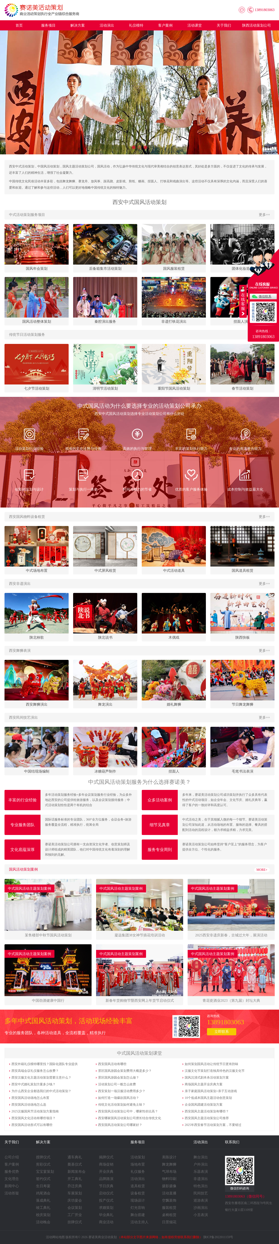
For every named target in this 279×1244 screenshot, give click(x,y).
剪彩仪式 (43, 1164)
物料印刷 (169, 1179)
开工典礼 (75, 1179)
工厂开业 (75, 1215)
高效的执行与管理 (137, 438)
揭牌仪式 (106, 1157)
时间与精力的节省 (137, 479)
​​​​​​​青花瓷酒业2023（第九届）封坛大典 (231, 1000)
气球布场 (169, 1171)
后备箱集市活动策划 (105, 268)
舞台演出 (201, 1157)
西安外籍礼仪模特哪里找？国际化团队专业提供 (44, 1064)
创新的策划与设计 (29, 479)
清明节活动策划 (105, 388)
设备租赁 (137, 1193)
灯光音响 (137, 1208)
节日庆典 (106, 1186)
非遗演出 (201, 1179)
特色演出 (201, 1186)
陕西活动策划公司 (256, 25)
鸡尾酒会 (43, 1193)
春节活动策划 (242, 388)
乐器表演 (201, 1171)
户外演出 (201, 1164)
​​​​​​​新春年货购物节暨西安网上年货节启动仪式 (140, 1000)
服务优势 (11, 1171)
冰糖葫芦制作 (105, 771)
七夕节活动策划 (36, 388)
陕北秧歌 (36, 637)
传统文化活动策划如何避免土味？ (121, 1104)
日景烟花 (169, 1222)
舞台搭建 (137, 1215)
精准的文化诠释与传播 (83, 438)
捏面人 (174, 771)
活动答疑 (11, 1193)
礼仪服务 (137, 1171)
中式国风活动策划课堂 (139, 1053)
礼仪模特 (136, 25)
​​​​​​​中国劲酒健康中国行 (48, 1000)
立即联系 (221, 1032)
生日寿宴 (43, 1186)
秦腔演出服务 (105, 321)
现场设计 (137, 1200)
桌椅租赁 (169, 1215)
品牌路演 (106, 1179)
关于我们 (224, 25)
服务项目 (48, 25)
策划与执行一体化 (83, 479)
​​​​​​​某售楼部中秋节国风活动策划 (48, 935)
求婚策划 (106, 1208)
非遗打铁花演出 (174, 321)
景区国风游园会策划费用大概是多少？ (125, 1070)
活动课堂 (194, 25)
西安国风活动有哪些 (112, 1064)
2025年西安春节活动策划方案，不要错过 (213, 1125)
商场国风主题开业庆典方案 (204, 1084)
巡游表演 (201, 1200)
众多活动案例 (160, 800)
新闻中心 (11, 1186)
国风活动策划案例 (23, 869)
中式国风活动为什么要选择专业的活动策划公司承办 (139, 406)
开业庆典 (106, 1171)
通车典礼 (75, 1157)
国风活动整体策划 (36, 321)
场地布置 (137, 1164)
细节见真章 (160, 825)
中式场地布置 (36, 570)
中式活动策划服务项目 (27, 215)
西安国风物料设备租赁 (27, 517)
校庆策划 (43, 1215)
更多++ (264, 215)
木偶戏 (174, 637)
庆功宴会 (75, 1200)
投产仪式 (106, 1200)
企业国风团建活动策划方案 (204, 1104)
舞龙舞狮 (169, 1164)
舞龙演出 (105, 704)
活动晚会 (43, 1222)
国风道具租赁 (242, 570)
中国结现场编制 (36, 771)
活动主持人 (139, 1222)
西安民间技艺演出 (23, 717)
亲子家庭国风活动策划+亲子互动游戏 (211, 1091)
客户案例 (165, 25)
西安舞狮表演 (20, 650)
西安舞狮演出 (36, 704)
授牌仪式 (43, 1157)
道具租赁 (137, 1186)
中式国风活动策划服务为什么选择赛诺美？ (139, 782)
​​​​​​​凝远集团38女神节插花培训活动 (140, 935)
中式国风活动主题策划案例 (29, 888)
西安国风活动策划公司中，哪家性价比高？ (128, 1111)
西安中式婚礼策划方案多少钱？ (33, 1084)
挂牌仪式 (75, 1222)
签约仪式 (43, 1179)
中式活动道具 (174, 570)
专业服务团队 (22, 825)
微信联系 (265, 296)
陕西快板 (242, 637)
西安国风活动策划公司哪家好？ (120, 1125)
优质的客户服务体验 (191, 479)
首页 (19, 25)
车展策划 (75, 1193)
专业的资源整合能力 (245, 438)
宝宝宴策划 (45, 1171)
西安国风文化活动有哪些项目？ (33, 1118)
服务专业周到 (160, 849)
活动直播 (169, 1193)
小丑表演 (201, 1215)
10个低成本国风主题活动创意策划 (208, 1098)
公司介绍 (11, 1157)
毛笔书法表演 (242, 771)
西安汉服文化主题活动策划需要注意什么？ (41, 1077)
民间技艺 (201, 1193)
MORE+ (261, 869)
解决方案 (77, 25)
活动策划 (137, 1157)
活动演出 (107, 25)
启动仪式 (106, 1193)
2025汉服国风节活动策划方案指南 (35, 1111)
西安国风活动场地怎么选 (28, 1104)
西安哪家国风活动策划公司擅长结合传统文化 (129, 1118)
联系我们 (232, 1142)
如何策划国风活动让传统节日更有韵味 (211, 1064)
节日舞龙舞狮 (242, 704)
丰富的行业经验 (22, 800)
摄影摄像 (169, 1186)
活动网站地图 (55, 1237)
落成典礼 (43, 1200)
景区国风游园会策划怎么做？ (118, 1077)
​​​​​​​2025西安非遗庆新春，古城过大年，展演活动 (231, 935)
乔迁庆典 (75, 1186)
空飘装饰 (169, 1200)
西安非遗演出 (20, 583)
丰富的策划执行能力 (191, 438)
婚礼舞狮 (174, 704)
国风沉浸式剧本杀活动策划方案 (207, 1077)
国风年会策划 (36, 268)
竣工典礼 (43, 1208)
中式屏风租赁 (105, 570)
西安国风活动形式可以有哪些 (31, 1125)
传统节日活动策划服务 (27, 334)
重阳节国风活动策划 (174, 388)
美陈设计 (169, 1157)
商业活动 (106, 1222)
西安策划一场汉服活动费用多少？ (121, 1091)
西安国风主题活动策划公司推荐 (207, 1118)
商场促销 (106, 1164)
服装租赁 (169, 1208)
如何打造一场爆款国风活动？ (118, 1098)
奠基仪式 (75, 1164)
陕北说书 (105, 637)
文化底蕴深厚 (22, 849)
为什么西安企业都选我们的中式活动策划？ (41, 1091)
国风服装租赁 (174, 268)
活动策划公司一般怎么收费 (117, 1084)
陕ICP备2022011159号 (218, 1237)
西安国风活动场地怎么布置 (30, 1098)
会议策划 (75, 1208)
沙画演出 (201, 1208)
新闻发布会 (77, 1171)
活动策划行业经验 (29, 438)
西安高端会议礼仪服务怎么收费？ (35, 1070)
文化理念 (11, 1179)
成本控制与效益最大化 (245, 479)
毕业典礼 (106, 1215)
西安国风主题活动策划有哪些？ (207, 1111)
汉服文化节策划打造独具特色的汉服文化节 (215, 1070)
